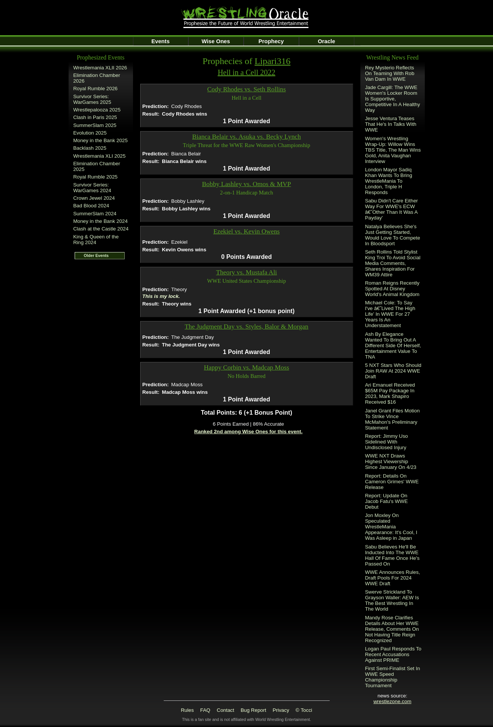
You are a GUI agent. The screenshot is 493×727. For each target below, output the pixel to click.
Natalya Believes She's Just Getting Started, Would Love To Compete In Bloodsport (392, 235)
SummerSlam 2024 (94, 213)
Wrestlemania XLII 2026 (100, 68)
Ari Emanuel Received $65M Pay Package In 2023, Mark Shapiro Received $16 (390, 393)
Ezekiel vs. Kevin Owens (246, 231)
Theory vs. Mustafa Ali (246, 272)
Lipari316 (273, 61)
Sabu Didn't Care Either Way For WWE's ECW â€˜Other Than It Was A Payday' (391, 209)
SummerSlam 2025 (94, 125)
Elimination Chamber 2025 (96, 166)
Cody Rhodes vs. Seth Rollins (246, 89)
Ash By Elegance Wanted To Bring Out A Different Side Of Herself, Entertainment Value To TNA (393, 345)
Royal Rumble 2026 (95, 88)
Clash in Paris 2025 (95, 117)
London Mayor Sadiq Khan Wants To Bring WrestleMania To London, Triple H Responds (388, 181)
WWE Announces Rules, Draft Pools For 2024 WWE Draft (392, 577)
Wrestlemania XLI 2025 (99, 156)
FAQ (205, 710)
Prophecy (271, 41)
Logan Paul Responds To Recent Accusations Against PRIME (393, 654)
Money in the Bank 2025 (100, 140)
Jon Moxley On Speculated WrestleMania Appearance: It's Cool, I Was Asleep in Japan (391, 526)
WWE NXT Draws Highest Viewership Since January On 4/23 (390, 461)
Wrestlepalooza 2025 (97, 110)
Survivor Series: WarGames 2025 (92, 99)
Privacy (280, 710)
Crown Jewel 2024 (94, 198)
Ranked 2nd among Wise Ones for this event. (248, 431)
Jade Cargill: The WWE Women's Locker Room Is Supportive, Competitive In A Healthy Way (392, 99)
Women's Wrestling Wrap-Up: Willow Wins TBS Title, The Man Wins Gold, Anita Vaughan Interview (393, 150)
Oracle (326, 41)
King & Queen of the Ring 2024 (96, 239)
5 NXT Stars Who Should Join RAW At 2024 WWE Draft (393, 370)
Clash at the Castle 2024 (100, 229)
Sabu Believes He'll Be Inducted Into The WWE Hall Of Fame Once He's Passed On (392, 555)
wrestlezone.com (392, 701)
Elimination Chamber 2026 (96, 78)
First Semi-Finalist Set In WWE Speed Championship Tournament (392, 677)
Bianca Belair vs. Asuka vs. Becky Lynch (246, 136)
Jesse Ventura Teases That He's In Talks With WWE (390, 124)
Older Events (96, 255)
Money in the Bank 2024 (100, 221)
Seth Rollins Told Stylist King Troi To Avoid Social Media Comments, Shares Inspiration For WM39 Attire (392, 263)
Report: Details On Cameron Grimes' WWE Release (392, 481)
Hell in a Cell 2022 (246, 72)
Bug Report (253, 710)
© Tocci (304, 710)
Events (160, 41)
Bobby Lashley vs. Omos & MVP (246, 184)
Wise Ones (216, 41)
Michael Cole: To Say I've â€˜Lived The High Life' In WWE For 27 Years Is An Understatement (390, 314)
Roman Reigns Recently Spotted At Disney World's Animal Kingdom (392, 288)
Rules (187, 710)
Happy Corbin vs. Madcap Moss (246, 367)
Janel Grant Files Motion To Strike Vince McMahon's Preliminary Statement (392, 419)
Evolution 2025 (89, 133)
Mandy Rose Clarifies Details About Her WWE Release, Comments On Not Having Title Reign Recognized (392, 629)
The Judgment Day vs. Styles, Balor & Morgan (246, 326)
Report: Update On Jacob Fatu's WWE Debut (386, 501)
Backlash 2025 (89, 148)
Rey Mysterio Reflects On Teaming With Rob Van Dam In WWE (389, 73)
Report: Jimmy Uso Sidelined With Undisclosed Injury (386, 441)
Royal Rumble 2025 (95, 177)
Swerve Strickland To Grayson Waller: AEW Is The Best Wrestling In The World (392, 600)
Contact (225, 710)
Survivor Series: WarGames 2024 (92, 187)
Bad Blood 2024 (91, 205)
